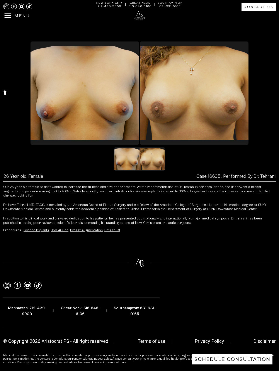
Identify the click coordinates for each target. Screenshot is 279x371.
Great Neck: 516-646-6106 (80, 311)
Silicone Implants (37, 230)
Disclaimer (264, 341)
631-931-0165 (170, 6)
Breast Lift (112, 230)
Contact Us (259, 7)
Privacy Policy (209, 341)
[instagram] (6, 6)
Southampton (170, 3)
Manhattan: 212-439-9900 (27, 311)
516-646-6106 (140, 6)
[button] (5, 92)
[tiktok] (29, 6)
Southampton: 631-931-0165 (135, 311)
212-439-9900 (109, 6)
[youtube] (22, 6)
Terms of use (151, 341)
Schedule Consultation (232, 359)
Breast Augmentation (86, 230)
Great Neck (140, 3)
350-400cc (60, 230)
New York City (109, 3)
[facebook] (14, 6)
